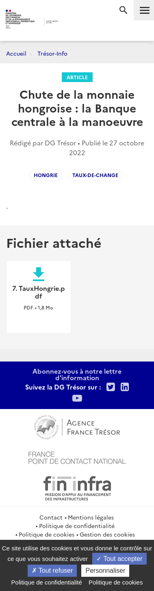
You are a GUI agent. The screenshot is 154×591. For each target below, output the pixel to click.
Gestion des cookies (107, 534)
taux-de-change (95, 174)
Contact (51, 517)
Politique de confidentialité (77, 526)
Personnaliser (105, 570)
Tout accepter (119, 558)
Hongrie (46, 174)
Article (77, 77)
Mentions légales (91, 517)
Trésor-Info (52, 53)
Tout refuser (52, 570)
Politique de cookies (46, 534)
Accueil (16, 53)
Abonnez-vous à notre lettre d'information (77, 374)
